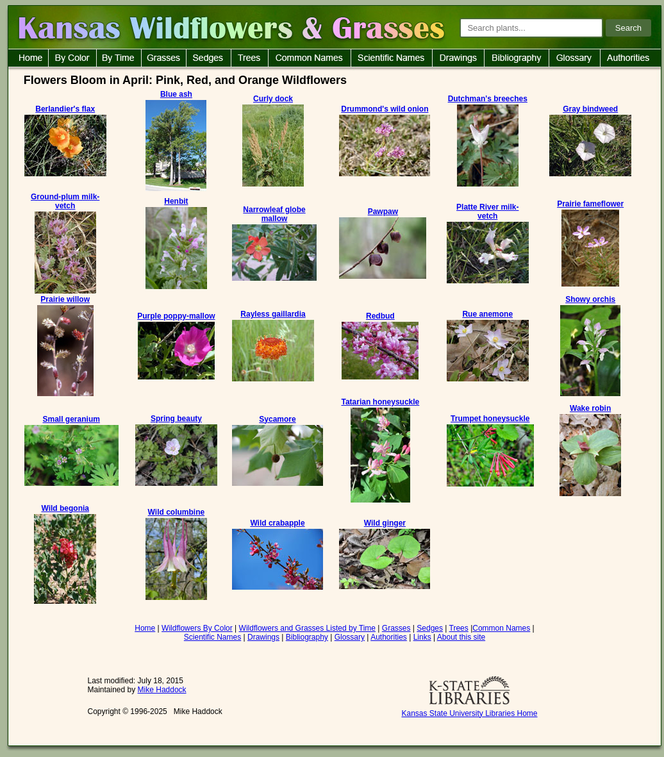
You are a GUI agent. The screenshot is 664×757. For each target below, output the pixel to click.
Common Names (501, 628)
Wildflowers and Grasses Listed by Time (307, 628)
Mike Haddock (162, 689)
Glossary (350, 637)
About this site (461, 637)
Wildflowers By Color (197, 628)
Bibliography (307, 637)
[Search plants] (531, 28)
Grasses (396, 628)
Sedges (430, 628)
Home (145, 628)
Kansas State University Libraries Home (469, 713)
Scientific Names (212, 637)
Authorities (388, 637)
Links (422, 637)
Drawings (263, 637)
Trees (459, 628)
